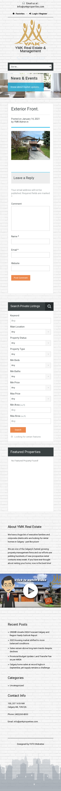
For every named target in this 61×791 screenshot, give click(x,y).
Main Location (17, 326)
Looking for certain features (26, 437)
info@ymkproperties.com (30, 6)
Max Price (15, 393)
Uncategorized (17, 685)
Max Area (18, 416)
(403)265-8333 (32, 58)
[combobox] (30, 332)
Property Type (17, 349)
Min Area (17, 405)
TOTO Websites (36, 744)
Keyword (14, 315)
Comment (16, 203)
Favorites (19, 13)
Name (15, 236)
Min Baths (15, 371)
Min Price (15, 382)
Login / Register (38, 13)
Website (15, 263)
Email (15, 250)
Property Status (18, 338)
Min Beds (15, 360)
